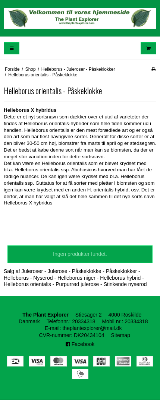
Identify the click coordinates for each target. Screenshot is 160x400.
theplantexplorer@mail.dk (92, 328)
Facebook (80, 344)
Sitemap (120, 335)
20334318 (83, 321)
